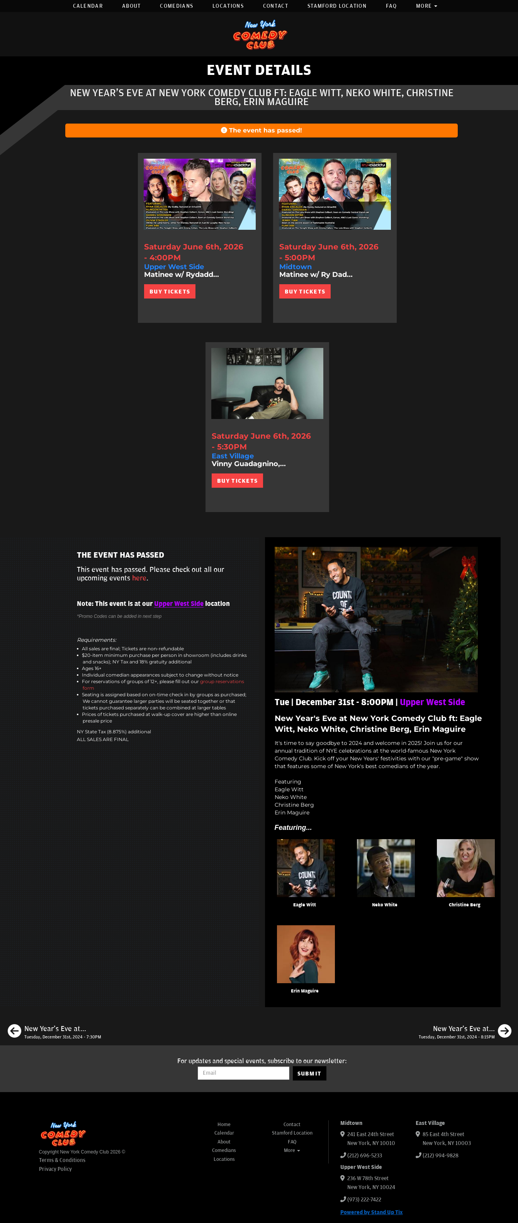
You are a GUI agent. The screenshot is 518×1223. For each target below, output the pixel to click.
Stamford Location (337, 6)
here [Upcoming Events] (139, 578)
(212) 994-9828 (441, 1155)
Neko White (384, 905)
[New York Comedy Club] (259, 34)
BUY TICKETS (169, 291)
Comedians (176, 6)
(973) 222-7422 (364, 1199)
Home (224, 1124)
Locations (228, 6)
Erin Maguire (305, 991)
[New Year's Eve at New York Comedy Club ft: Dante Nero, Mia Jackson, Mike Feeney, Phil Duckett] (465, 1032)
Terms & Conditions (62, 1160)
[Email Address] (243, 1073)
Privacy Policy (55, 1169)
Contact (275, 6)
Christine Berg (464, 905)
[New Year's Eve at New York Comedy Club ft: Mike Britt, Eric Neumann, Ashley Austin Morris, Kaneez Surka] (54, 1032)
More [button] (427, 6)
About (131, 6)
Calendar (88, 6)
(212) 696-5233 (364, 1155)
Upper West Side (179, 604)
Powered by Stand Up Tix (371, 1212)
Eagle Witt (304, 905)
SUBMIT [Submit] (309, 1073)
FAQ (391, 6)
